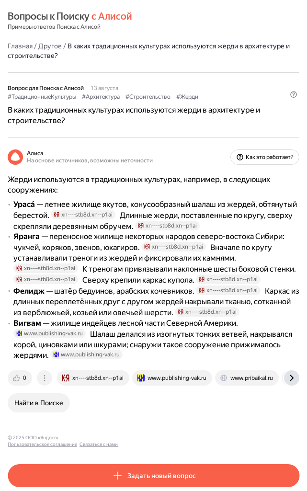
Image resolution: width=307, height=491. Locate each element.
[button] (293, 94)
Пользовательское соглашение (97, 437)
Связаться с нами (154, 437)
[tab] (21, 378)
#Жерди (187, 96)
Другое (50, 46)
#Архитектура (101, 96)
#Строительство (148, 96)
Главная (20, 46)
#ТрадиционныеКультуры (42, 96)
